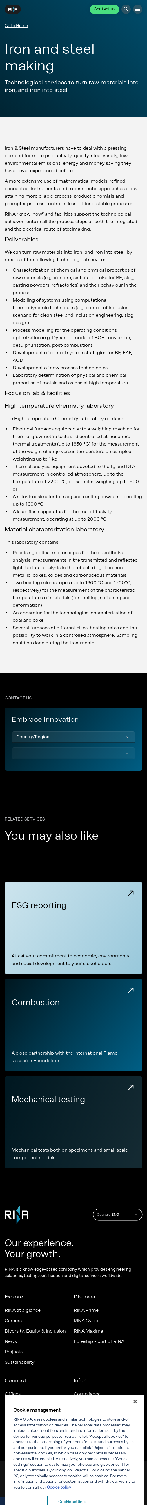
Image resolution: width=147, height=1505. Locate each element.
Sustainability (20, 1362)
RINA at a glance (23, 1310)
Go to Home (16, 25)
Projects (14, 1351)
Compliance (87, 1394)
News (11, 1341)
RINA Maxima (88, 1331)
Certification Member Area (34, 1404)
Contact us (104, 9)
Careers (13, 1320)
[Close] (135, 1416)
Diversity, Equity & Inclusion (35, 1331)
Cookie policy (59, 1502)
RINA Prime (86, 1310)
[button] (73, 737)
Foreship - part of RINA (99, 1341)
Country (118, 1214)
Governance (87, 1404)
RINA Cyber (86, 1320)
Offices (13, 1394)
